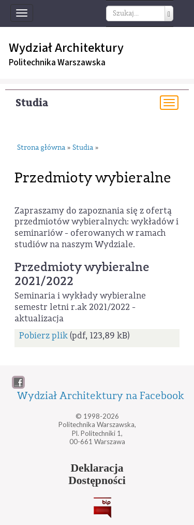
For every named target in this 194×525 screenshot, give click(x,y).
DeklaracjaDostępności (97, 474)
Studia (32, 102)
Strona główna (41, 148)
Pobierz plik (43, 336)
